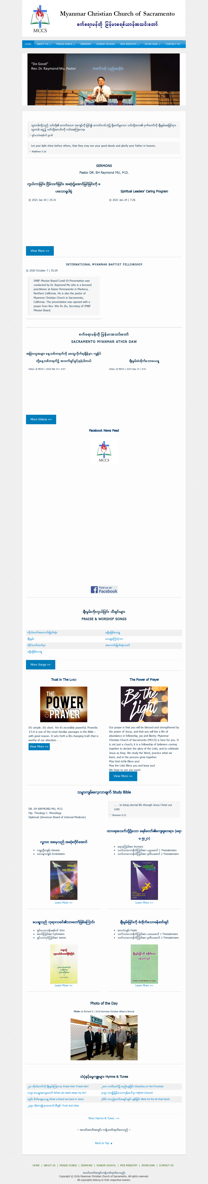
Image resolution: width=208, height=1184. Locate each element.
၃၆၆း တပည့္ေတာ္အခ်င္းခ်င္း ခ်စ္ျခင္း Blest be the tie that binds (135, 1099)
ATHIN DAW (152, 44)
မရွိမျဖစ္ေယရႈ (112, 633)
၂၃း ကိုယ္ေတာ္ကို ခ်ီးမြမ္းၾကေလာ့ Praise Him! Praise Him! (58, 1087)
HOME (28, 44)
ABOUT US (44, 44)
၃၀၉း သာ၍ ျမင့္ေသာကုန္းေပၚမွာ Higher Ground (127, 1093)
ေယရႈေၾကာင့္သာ (114, 639)
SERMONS (85, 44)
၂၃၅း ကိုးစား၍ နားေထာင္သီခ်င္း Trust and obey (53, 1106)
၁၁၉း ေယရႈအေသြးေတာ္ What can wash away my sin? (56, 1093)
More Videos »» (41, 419)
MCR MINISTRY (129, 44)
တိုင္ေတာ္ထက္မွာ (36, 645)
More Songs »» (41, 664)
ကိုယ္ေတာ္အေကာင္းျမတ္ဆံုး (42, 633)
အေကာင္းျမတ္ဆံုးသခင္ (117, 645)
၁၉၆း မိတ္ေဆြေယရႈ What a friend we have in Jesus (55, 1099)
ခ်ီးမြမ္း (30, 639)
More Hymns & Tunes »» (104, 1118)
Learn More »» (64, 903)
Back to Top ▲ (104, 1143)
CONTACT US (173, 44)
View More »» (40, 251)
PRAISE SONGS (65, 44)
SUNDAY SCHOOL (105, 44)
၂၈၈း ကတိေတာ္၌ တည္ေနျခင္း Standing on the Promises (132, 1087)
